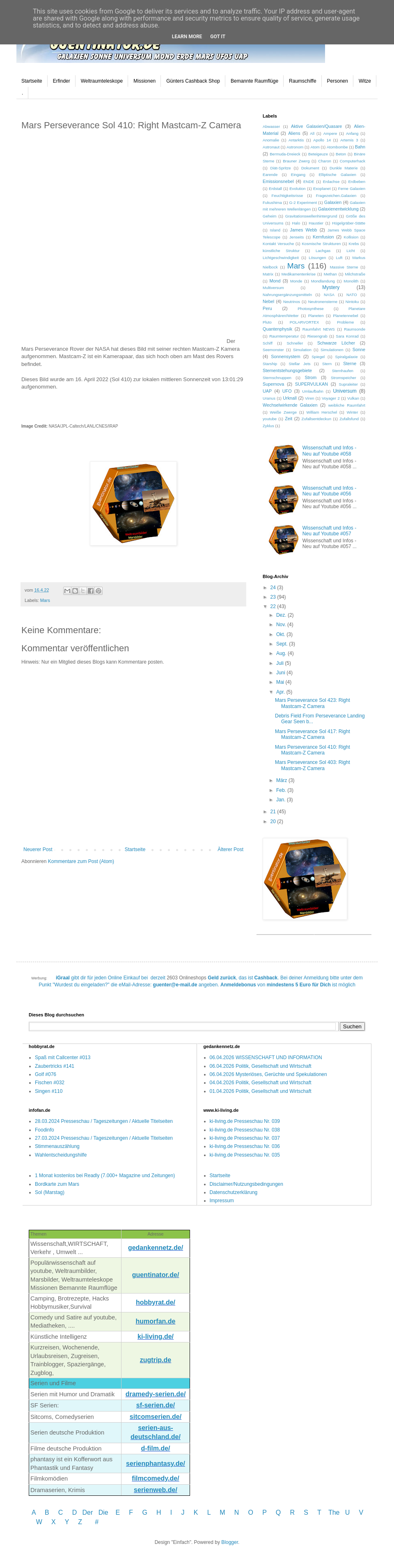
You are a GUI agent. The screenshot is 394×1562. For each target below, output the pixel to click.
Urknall (290, 398)
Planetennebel (345, 315)
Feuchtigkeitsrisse (287, 195)
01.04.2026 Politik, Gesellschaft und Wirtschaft (261, 1091)
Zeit (288, 418)
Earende (270, 174)
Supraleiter (348, 384)
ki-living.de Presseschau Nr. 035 (245, 1155)
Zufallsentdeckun (317, 419)
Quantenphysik (277, 328)
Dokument (310, 168)
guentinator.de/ (155, 1274)
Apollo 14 (322, 140)
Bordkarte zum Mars (57, 1184)
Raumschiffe (302, 81)
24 (273, 587)
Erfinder (61, 81)
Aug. (282, 653)
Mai (281, 682)
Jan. (281, 800)
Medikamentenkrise (299, 274)
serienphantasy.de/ (155, 1463)
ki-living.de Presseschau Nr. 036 (245, 1146)
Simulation (302, 349)
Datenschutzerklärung (234, 1192)
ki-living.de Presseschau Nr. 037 (245, 1138)
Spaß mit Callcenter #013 (62, 1057)
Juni (281, 673)
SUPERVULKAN (311, 384)
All (312, 133)
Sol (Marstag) (49, 1192)
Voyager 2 (331, 398)
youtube (270, 419)
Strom (310, 377)
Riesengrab (317, 336)
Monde (296, 281)
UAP (267, 391)
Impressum (222, 1200)
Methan (330, 274)
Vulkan (353, 398)
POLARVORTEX (304, 322)
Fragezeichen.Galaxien (336, 195)
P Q (272, 1512)
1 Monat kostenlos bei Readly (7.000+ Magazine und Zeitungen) (105, 1175)
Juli (280, 663)
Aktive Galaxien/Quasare (316, 126)
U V (354, 1512)
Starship (270, 363)
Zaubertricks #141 (54, 1066)
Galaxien (333, 202)
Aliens (294, 133)
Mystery (330, 287)
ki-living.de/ (155, 1336)
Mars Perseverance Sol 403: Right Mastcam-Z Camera (312, 765)
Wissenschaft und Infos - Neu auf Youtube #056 (329, 491)
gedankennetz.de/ (155, 1247)
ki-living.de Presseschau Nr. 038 (245, 1130)
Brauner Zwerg (296, 161)
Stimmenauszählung (57, 1146)
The (334, 1512)
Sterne (349, 363)
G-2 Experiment (303, 202)
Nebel (268, 301)
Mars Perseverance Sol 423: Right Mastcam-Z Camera (312, 703)
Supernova (273, 384)
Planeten (316, 315)
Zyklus (268, 425)
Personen (337, 81)
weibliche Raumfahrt (346, 405)
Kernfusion (323, 236)
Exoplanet (322, 188)
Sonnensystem (285, 356)
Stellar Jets (300, 363)
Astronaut (271, 147)
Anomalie (271, 140)
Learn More (187, 36)
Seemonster (273, 349)
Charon (324, 161)
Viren (309, 398)
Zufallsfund (349, 419)
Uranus (269, 398)
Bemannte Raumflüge (254, 81)
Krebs (353, 243)
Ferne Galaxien (351, 188)
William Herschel (322, 412)
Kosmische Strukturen (321, 243)
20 (273, 821)
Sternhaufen (342, 370)
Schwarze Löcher (336, 342)
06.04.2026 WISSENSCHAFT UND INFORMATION (266, 1057)
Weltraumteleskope (102, 81)
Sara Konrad (347, 336)
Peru (267, 308)
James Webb (303, 229)
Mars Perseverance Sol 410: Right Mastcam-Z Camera (312, 750)
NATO (351, 294)
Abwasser (271, 126)
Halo (296, 223)
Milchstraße (355, 274)
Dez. (282, 615)
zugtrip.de (155, 1359)
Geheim (270, 216)
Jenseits (296, 237)
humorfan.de (156, 1321)
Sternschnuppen (277, 377)
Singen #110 (48, 1091)
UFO (287, 391)
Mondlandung (323, 281)
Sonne (359, 349)
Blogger (229, 1542)
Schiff (268, 343)
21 (273, 812)
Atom (314, 147)
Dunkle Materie (344, 168)
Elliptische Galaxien (337, 174)
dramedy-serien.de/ (156, 1394)
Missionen (144, 81)
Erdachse (331, 181)
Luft (339, 257)
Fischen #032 (49, 1082)
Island (275, 230)
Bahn (360, 146)
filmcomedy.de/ (155, 1478)
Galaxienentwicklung (338, 208)
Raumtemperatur (284, 336)
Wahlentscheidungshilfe (61, 1155)
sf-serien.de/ (155, 1405)
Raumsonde (354, 329)
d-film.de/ (155, 1448)
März (282, 780)
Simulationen (332, 349)
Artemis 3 (349, 140)
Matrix (268, 274)
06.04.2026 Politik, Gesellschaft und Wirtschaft (261, 1066)
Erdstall (275, 188)
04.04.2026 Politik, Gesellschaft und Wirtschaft (261, 1082)
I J (178, 1512)
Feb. (281, 790)
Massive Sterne (344, 267)
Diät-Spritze (280, 168)
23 (273, 597)
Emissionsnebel (278, 181)
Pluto (267, 322)
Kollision (351, 237)
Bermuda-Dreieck (285, 154)
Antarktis (296, 140)
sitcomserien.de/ (155, 1416)
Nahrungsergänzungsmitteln (287, 294)
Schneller (294, 343)
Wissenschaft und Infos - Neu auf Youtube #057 (329, 531)
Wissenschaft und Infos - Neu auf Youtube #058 (329, 450)
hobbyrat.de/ (155, 1302)
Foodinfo (44, 1130)
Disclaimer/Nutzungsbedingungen (246, 1184)
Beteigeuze (318, 154)
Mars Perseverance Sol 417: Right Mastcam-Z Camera (312, 734)
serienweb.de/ (155, 1489)
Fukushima (272, 202)
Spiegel (318, 356)
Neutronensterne (322, 301)
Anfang (352, 133)
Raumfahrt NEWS (318, 329)
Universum (344, 391)
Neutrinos (291, 301)
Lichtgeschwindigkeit (281, 257)
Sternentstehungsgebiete (287, 370)
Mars (45, 600)
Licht (350, 250)
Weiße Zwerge (283, 412)
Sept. (282, 644)
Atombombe (337, 147)
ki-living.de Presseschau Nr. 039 (245, 1121)
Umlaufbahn (312, 391)
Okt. (281, 634)
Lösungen (317, 257)
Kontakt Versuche (278, 243)
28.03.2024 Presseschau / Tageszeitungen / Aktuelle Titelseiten (104, 1121)
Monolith (351, 281)
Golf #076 (45, 1074)
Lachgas (323, 250)
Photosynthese (310, 308)
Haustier (316, 223)
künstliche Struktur (281, 250)
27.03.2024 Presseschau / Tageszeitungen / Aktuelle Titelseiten (104, 1138)
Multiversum (273, 287)
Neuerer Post (38, 849)
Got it (217, 36)
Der (87, 1512)
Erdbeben (356, 181)
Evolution (297, 188)
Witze (365, 81)
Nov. (281, 624)
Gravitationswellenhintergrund (311, 216)
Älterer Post (230, 849)
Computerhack (352, 161)
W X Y (53, 1521)
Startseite (31, 81)
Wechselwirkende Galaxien (290, 405)
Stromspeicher (343, 377)
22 (273, 606)
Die (103, 1512)
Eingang (298, 174)
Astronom (294, 147)
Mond (275, 280)
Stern (327, 363)
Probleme (345, 322)
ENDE (308, 181)
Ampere (330, 133)
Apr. (281, 692)
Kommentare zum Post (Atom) (81, 861)
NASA (329, 294)
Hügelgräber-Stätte (348, 223)
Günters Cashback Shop (193, 81)
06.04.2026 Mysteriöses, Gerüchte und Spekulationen (268, 1074)
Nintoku (352, 301)
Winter (352, 412)
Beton (341, 154)
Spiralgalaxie (346, 356)
